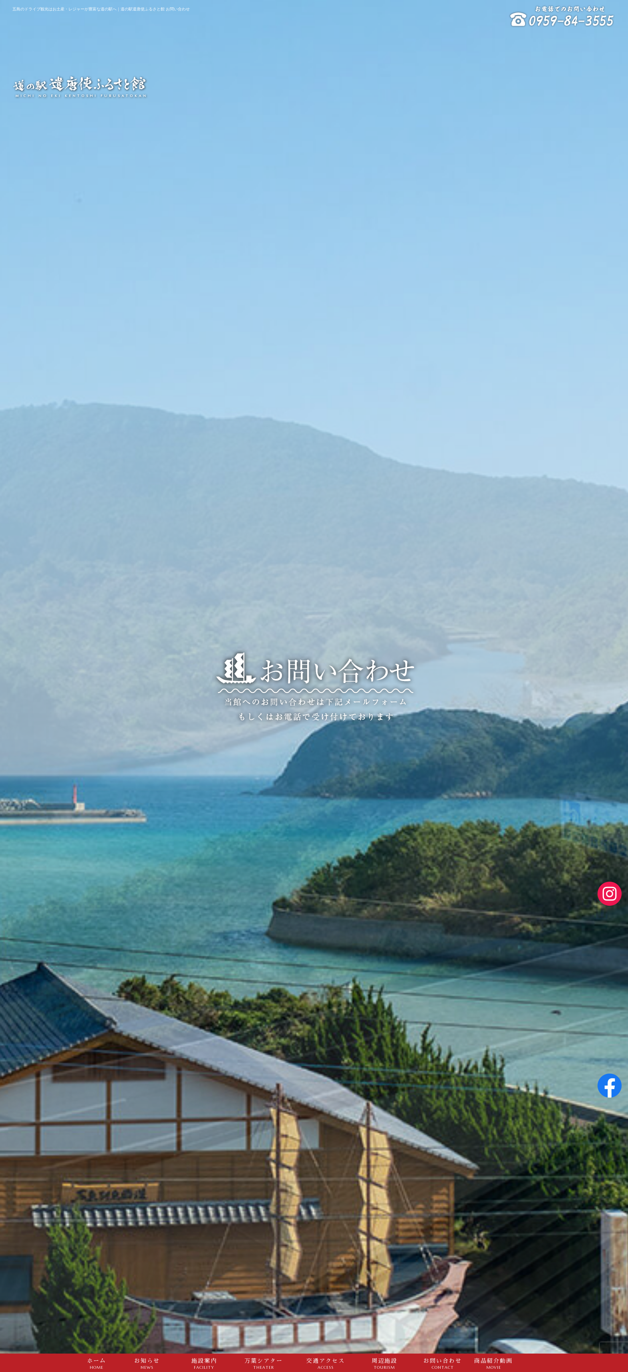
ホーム (96, 1363)
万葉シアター (263, 1363)
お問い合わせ (442, 1363)
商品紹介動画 (493, 1363)
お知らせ (147, 1363)
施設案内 (204, 1363)
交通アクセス (326, 1363)
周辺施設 (384, 1363)
